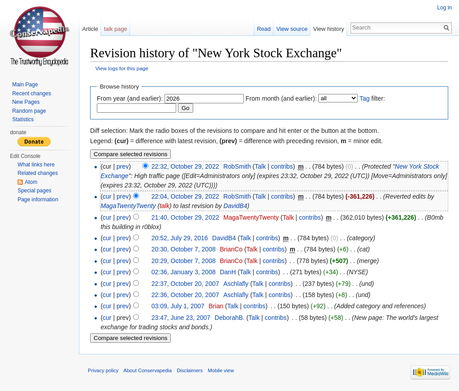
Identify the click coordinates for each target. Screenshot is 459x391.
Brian (216, 306)
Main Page (25, 84)
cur (107, 196)
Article (90, 29)
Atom (31, 182)
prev (123, 166)
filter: (372, 98)
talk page (115, 29)
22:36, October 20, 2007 (185, 294)
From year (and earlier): (130, 98)
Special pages (34, 190)
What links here (36, 165)
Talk (260, 166)
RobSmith (237, 166)
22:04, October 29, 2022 (185, 196)
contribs (282, 166)
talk (164, 205)
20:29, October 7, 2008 (184, 260)
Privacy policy (103, 370)
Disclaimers (190, 370)
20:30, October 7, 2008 (184, 249)
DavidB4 (235, 205)
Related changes (37, 173)
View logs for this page (121, 68)
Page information (37, 199)
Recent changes (31, 93)
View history (328, 29)
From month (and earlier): (281, 98)
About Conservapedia (148, 370)
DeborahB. (230, 317)
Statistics (23, 119)
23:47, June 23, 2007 (181, 317)
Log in (444, 7)
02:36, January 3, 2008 (184, 272)
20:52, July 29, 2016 (180, 238)
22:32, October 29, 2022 (185, 166)
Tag (364, 98)
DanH (228, 272)
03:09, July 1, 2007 (178, 306)
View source (292, 29)
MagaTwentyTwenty (128, 205)
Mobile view (221, 370)
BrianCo (231, 249)
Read (264, 29)
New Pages (25, 102)
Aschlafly (235, 283)
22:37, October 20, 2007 (185, 283)
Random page (29, 111)
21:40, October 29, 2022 (185, 217)
